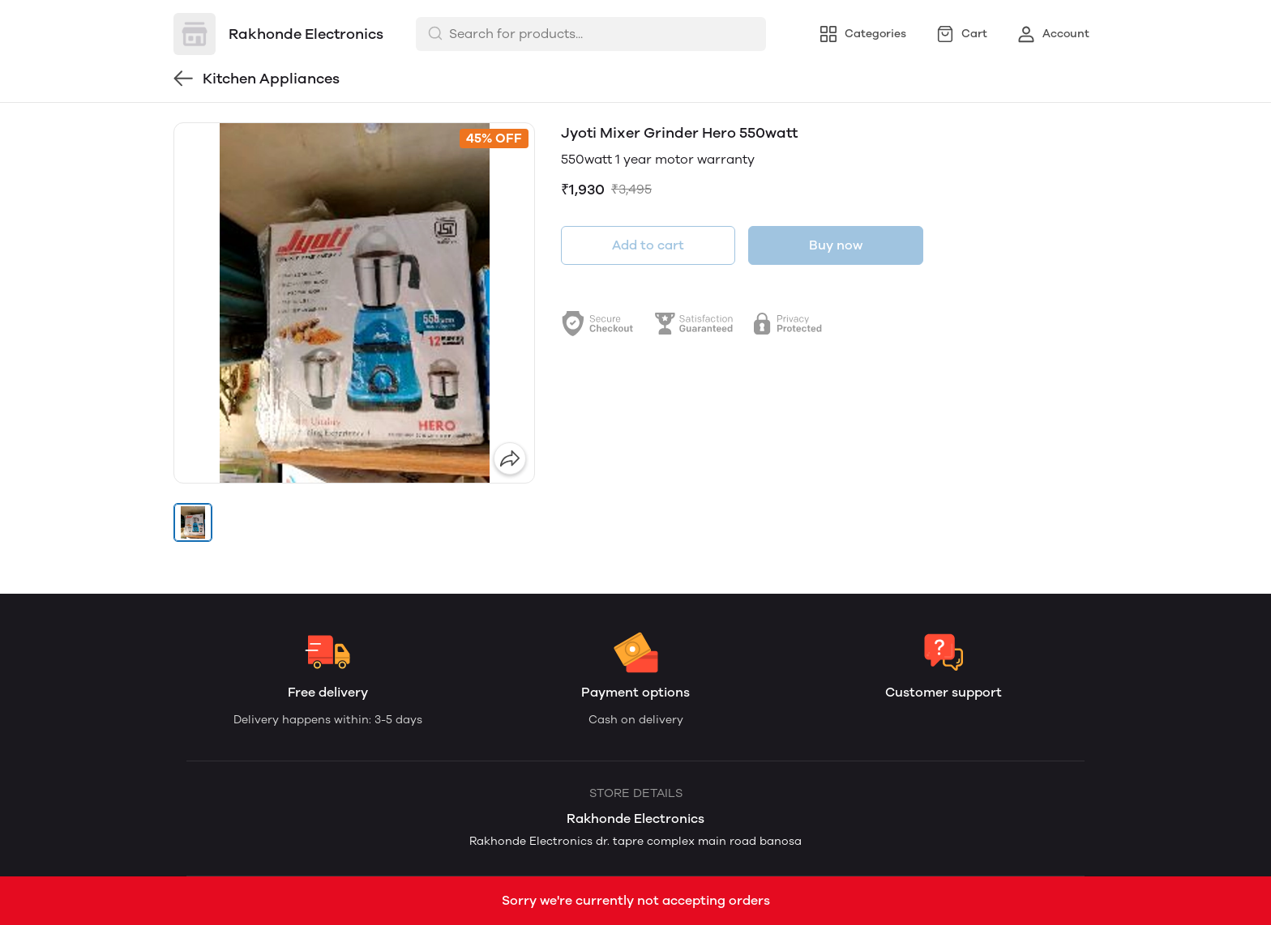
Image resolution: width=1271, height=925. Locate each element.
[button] (192, 522)
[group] (354, 303)
